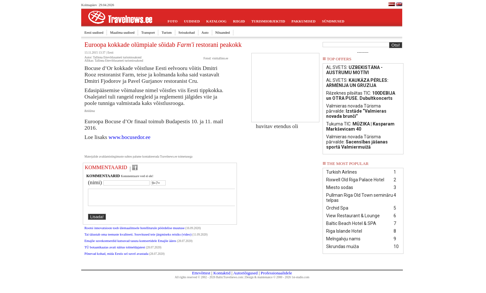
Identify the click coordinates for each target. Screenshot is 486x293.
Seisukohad (186, 32)
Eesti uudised (93, 32)
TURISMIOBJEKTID (268, 21)
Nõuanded (222, 32)
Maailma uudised (122, 32)
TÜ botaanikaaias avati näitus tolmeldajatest (115, 251)
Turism (166, 32)
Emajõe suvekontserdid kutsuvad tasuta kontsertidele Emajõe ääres (130, 244)
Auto (205, 32)
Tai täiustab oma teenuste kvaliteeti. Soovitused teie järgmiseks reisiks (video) (137, 238)
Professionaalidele (276, 273)
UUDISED (192, 21)
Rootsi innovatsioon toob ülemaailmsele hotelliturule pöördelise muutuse (134, 232)
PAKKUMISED (303, 21)
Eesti (111, 52)
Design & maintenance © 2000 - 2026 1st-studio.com (277, 277)
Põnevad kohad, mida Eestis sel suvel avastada (116, 257)
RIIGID (239, 21)
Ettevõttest (201, 273)
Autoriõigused (245, 273)
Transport (148, 32)
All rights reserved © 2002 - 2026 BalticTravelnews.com (209, 277)
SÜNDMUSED (333, 21)
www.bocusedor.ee (129, 137)
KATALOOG (216, 21)
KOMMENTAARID (106, 167)
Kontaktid (221, 273)
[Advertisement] (285, 85)
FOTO (173, 21)
